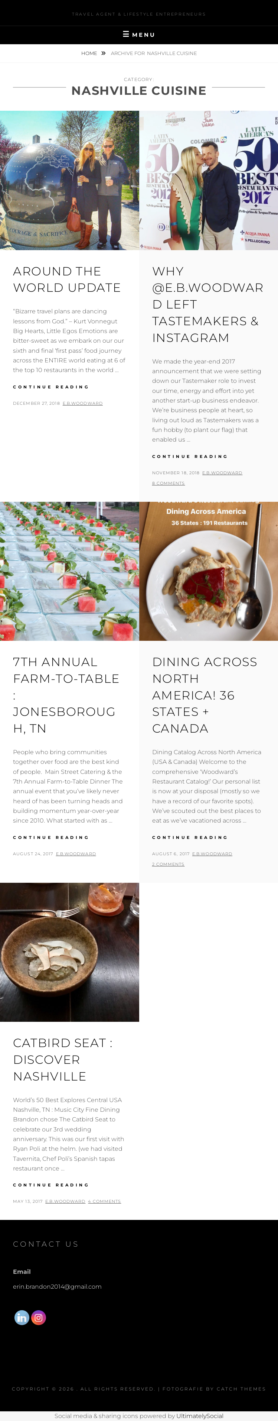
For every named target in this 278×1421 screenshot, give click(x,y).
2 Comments (168, 864)
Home (89, 53)
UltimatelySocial (199, 1416)
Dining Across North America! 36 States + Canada (205, 695)
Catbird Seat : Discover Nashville (62, 1059)
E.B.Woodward (83, 403)
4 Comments (104, 1201)
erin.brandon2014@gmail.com (57, 1286)
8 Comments (168, 483)
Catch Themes (241, 1389)
